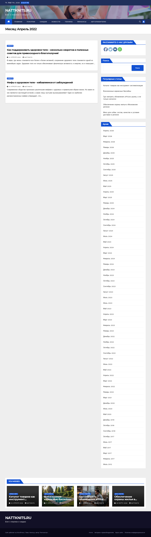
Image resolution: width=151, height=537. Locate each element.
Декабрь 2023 (109, 270)
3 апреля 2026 (87, 503)
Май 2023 (107, 309)
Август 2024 (108, 231)
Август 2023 (108, 292)
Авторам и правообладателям (104, 532)
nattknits (27, 57)
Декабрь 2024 (109, 209)
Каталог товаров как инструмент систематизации (123, 86)
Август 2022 (108, 359)
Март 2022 (107, 381)
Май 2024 (107, 242)
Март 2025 (107, 197)
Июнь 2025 (107, 181)
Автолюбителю (98, 22)
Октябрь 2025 (109, 164)
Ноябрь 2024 (108, 214)
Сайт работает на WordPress (15, 532)
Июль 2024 (107, 236)
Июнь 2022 (107, 364)
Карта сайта (119, 532)
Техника (69, 22)
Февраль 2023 (109, 325)
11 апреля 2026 (52, 503)
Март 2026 (107, 136)
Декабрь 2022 (109, 336)
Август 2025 (108, 175)
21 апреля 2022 (15, 57)
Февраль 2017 (108, 459)
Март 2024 (107, 253)
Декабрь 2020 (109, 403)
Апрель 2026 (108, 131)
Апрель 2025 (108, 192)
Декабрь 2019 (108, 420)
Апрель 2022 (108, 375)
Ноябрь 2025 (108, 158)
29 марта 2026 (122, 503)
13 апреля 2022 (15, 86)
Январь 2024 (108, 264)
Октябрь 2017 (108, 437)
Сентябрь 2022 (109, 353)
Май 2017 (107, 448)
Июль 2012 (107, 464)
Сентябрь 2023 (109, 286)
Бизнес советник (85, 494)
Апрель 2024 (108, 247)
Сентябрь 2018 (109, 431)
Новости (56, 22)
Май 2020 (107, 414)
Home (91, 532)
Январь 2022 (108, 392)
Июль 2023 (107, 298)
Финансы (81, 22)
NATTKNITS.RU (18, 10)
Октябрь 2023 (109, 281)
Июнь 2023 (107, 303)
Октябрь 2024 (109, 220)
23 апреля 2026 (17, 503)
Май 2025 (107, 186)
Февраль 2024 (109, 259)
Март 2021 (107, 398)
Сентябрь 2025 (109, 170)
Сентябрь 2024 (109, 225)
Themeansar (44, 532)
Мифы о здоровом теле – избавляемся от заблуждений (40, 82)
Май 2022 (107, 370)
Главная (18, 22)
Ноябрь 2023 (108, 275)
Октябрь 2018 (108, 425)
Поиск (106, 60)
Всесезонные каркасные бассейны (117, 91)
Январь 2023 (108, 331)
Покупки (31, 22)
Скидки (43, 22)
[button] (140, 22)
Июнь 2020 (107, 409)
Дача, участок (49, 494)
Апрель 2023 (108, 314)
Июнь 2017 (107, 442)
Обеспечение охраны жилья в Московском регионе (128, 499)
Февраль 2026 (109, 142)
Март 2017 (107, 453)
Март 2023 (107, 320)
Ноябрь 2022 (108, 342)
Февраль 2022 (109, 386)
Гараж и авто (13, 494)
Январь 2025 (108, 203)
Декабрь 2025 (109, 153)
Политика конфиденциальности (135, 532)
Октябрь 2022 (109, 348)
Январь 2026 (108, 147)
